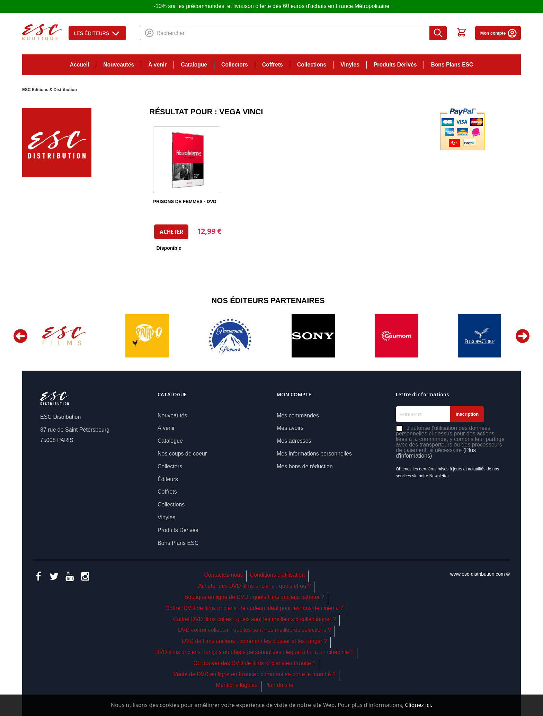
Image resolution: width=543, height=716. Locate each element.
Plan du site (278, 685)
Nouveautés (118, 65)
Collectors (234, 65)
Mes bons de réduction (305, 466)
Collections (311, 65)
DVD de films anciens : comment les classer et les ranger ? (254, 641)
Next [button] (522, 336)
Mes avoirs (290, 428)
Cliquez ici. (418, 705)
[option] (63, 335)
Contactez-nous (223, 575)
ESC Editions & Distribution (49, 89)
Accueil (79, 65)
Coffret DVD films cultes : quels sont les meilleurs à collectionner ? (254, 619)
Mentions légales (236, 685)
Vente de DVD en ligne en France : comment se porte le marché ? (254, 674)
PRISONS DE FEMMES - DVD (184, 201)
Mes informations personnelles (314, 454)
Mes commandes (298, 415)
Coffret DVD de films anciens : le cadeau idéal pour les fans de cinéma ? (255, 608)
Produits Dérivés (395, 65)
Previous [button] (20, 336)
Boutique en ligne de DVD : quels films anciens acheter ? (254, 597)
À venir (157, 65)
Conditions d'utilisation (277, 575)
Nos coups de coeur (182, 454)
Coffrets (272, 65)
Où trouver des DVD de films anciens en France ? (254, 663)
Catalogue (194, 65)
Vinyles (349, 65)
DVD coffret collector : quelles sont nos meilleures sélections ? (254, 630)
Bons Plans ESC (452, 65)
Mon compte (498, 33)
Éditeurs (168, 479)
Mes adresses (294, 441)
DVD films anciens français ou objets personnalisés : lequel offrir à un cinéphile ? (254, 652)
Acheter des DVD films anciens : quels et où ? (254, 586)
